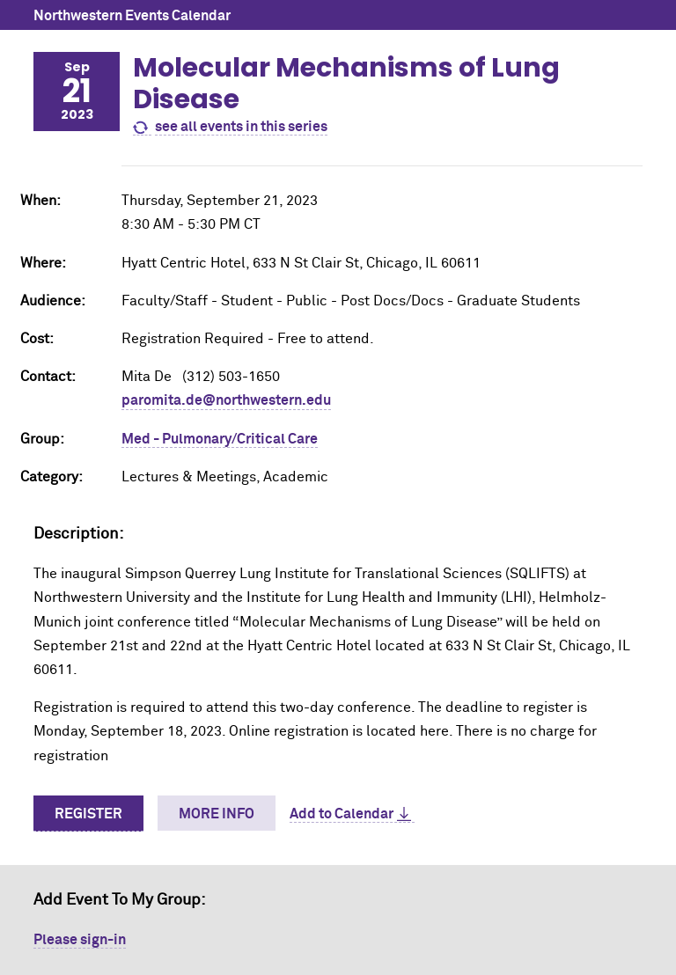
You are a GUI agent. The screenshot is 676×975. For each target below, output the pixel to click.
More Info (216, 814)
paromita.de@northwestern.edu (226, 400)
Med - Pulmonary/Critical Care (219, 439)
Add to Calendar (341, 814)
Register (88, 814)
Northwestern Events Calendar (132, 16)
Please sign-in (79, 940)
